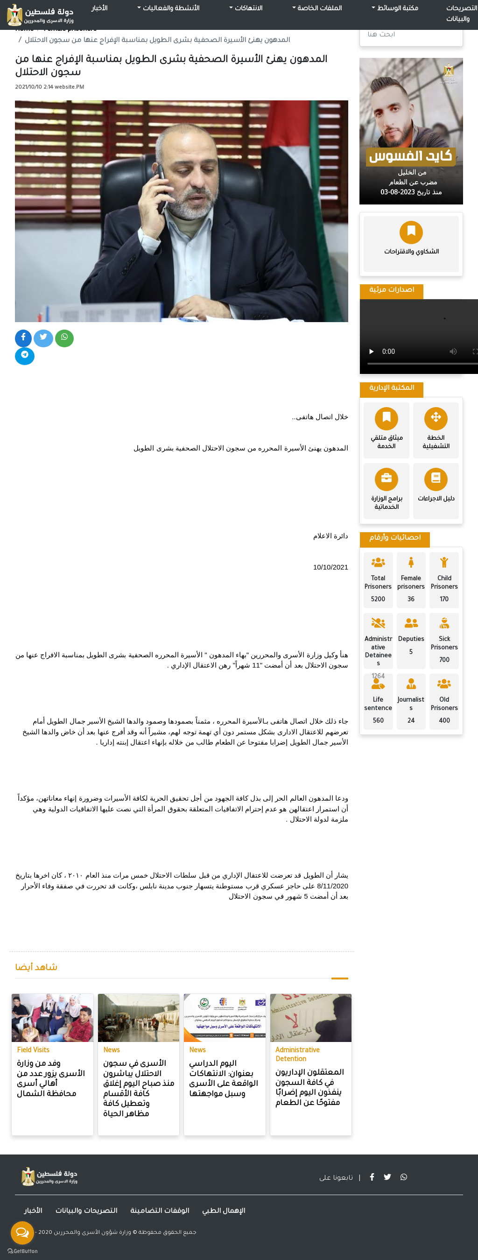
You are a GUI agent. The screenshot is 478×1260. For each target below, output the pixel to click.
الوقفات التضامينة (159, 1212)
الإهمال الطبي (223, 1212)
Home (24, 30)
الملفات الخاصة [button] (319, 9)
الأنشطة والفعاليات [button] (170, 9)
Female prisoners (70, 30)
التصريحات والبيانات (86, 1212)
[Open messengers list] (22, 1233)
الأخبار (99, 9)
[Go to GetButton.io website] (22, 1250)
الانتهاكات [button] (247, 9)
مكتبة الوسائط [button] (396, 9)
